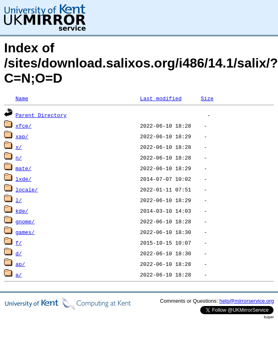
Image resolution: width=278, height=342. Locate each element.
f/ (19, 242)
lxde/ (24, 178)
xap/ (22, 136)
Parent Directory (41, 115)
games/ (25, 232)
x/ (19, 147)
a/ (19, 274)
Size (207, 98)
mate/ (24, 168)
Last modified (160, 98)
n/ (19, 157)
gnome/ (25, 221)
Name (22, 98)
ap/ (20, 264)
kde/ (22, 210)
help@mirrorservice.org (246, 301)
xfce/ (24, 125)
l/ (19, 200)
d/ (19, 253)
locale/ (27, 189)
